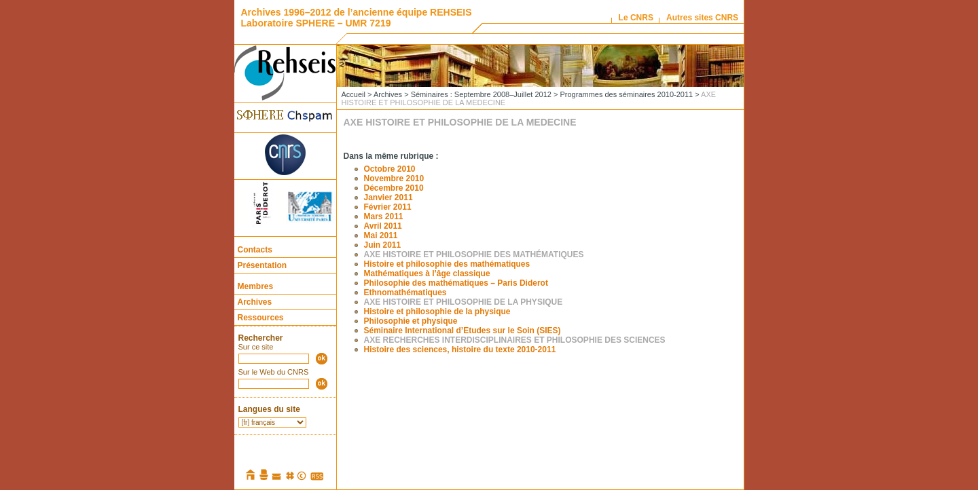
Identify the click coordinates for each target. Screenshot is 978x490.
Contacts (255, 250)
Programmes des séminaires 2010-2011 (626, 94)
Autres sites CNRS (702, 17)
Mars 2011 (383, 216)
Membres (256, 286)
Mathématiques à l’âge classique (427, 273)
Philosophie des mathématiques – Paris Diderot (456, 283)
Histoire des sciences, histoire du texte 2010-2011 (460, 349)
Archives (255, 302)
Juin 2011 (382, 245)
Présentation (262, 265)
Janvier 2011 (388, 197)
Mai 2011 (381, 235)
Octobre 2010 (390, 169)
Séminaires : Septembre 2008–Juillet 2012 (481, 94)
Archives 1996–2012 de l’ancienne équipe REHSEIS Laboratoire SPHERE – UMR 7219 (356, 18)
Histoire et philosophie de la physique (437, 311)
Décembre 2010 (394, 188)
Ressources (261, 317)
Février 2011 (388, 207)
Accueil (353, 94)
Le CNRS (636, 17)
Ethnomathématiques (405, 292)
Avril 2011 (383, 226)
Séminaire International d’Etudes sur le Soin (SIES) (462, 330)
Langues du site (269, 409)
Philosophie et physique (411, 321)
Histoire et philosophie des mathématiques (447, 264)
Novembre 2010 (394, 178)
